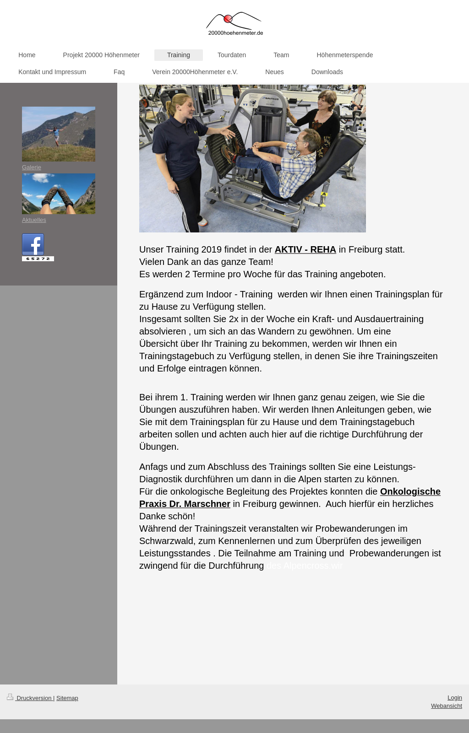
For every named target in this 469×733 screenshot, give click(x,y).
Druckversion (30, 698)
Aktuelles (34, 219)
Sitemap (67, 698)
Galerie (31, 167)
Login (454, 697)
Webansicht (446, 705)
